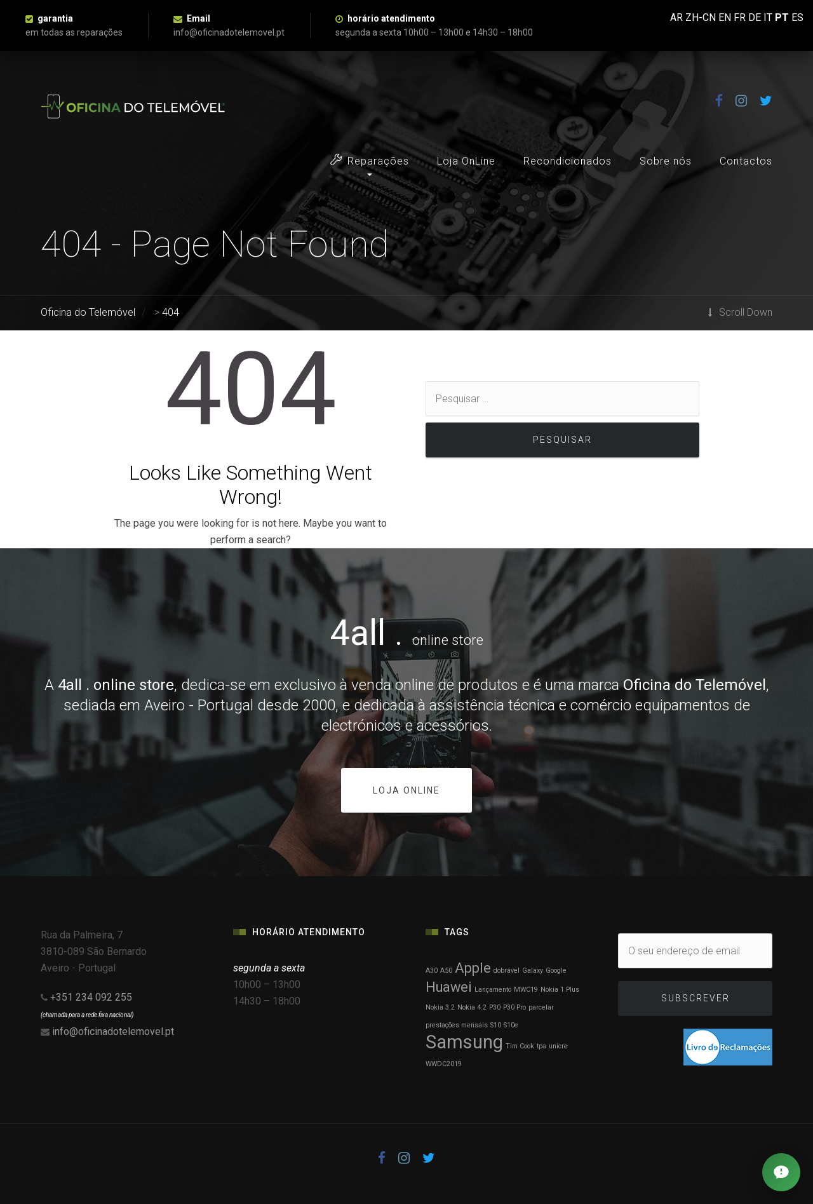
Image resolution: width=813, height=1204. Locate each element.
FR (740, 17)
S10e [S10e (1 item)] (511, 1025)
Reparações (369, 160)
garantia (55, 18)
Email (198, 18)
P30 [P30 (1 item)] (495, 1007)
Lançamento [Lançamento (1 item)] (492, 989)
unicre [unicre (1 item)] (558, 1046)
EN (724, 17)
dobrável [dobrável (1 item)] (507, 970)
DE (754, 17)
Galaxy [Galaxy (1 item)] (532, 970)
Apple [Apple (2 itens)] (473, 968)
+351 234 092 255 (91, 997)
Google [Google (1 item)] (556, 970)
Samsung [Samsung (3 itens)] (464, 1042)
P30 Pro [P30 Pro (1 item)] (514, 1007)
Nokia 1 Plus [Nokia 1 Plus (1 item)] (560, 989)
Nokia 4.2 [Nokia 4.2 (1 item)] (472, 1007)
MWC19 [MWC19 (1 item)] (526, 989)
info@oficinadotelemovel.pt (113, 1031)
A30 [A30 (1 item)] (432, 970)
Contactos (746, 161)
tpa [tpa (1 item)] (541, 1046)
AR (676, 17)
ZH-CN (700, 17)
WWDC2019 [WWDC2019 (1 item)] (444, 1064)
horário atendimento (391, 18)
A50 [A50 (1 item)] (446, 970)
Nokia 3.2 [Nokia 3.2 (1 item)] (440, 1007)
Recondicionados (567, 161)
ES (797, 17)
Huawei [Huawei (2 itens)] (449, 987)
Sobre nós (666, 161)
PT (782, 17)
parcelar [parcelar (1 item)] (541, 1007)
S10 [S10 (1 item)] (495, 1025)
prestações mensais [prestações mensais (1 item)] (457, 1025)
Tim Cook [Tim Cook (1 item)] (520, 1046)
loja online (406, 790)
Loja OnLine (466, 161)
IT (767, 17)
